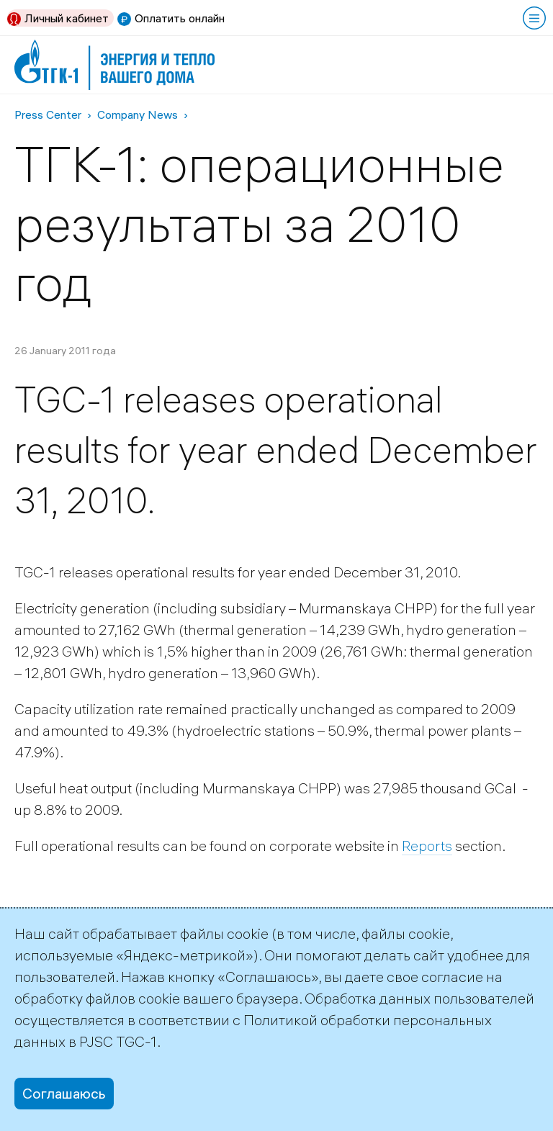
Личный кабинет (66, 18)
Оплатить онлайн (180, 18)
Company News (137, 114)
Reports (427, 846)
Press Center (47, 114)
